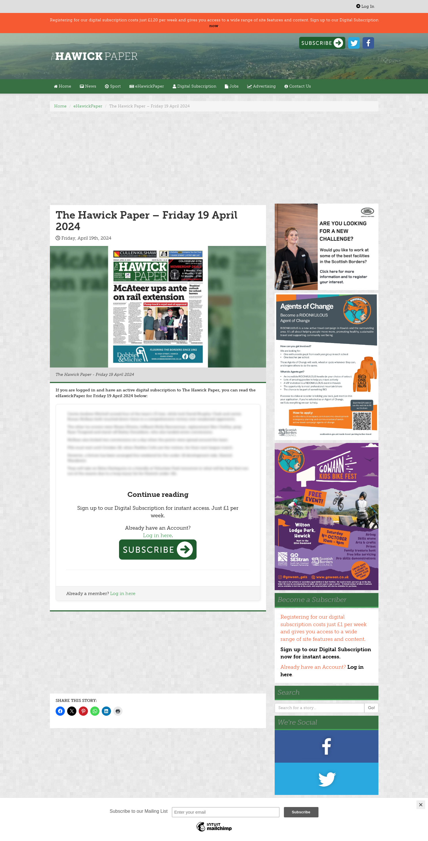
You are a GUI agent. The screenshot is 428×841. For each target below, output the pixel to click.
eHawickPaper (146, 86)
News (88, 86)
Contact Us (297, 86)
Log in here (157, 535)
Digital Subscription (194, 86)
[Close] (420, 804)
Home (62, 86)
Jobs (232, 86)
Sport (113, 86)
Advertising (261, 86)
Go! (371, 707)
